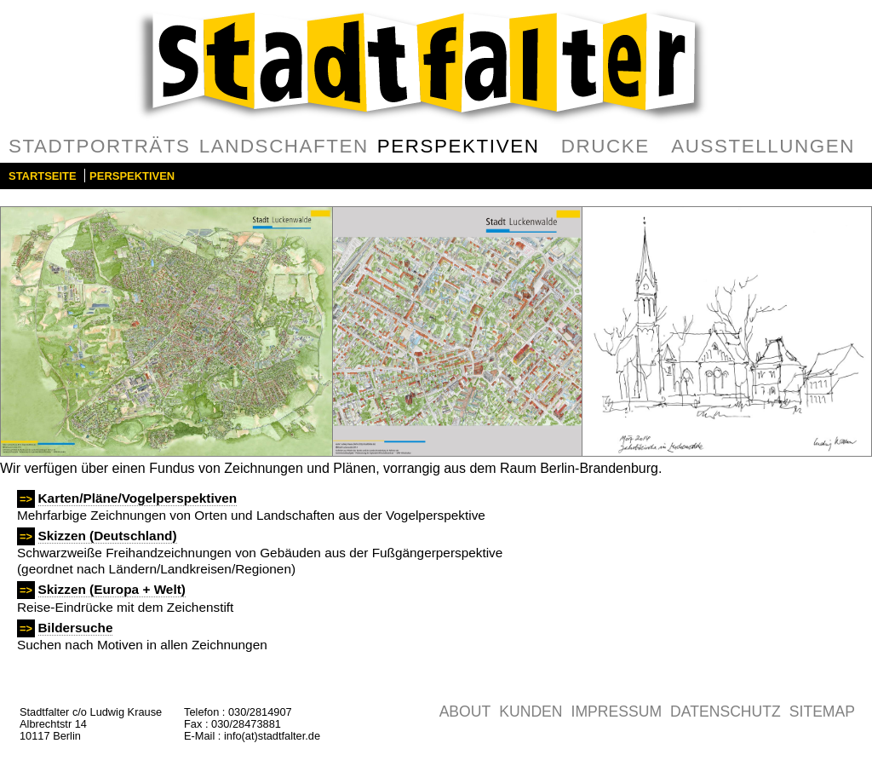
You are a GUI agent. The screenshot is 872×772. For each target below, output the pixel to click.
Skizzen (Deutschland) (107, 535)
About (465, 711)
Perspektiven (458, 146)
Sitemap (822, 711)
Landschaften (284, 146)
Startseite (43, 176)
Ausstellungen (763, 146)
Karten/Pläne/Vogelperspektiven (138, 498)
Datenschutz (725, 711)
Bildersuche (75, 627)
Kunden (530, 711)
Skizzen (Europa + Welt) (112, 589)
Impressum (617, 711)
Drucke (605, 146)
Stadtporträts (100, 146)
